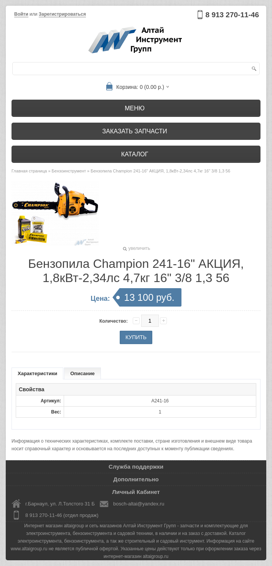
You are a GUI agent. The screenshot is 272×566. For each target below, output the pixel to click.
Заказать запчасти (134, 131)
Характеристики (37, 373)
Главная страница (29, 171)
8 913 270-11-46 (232, 15)
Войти (21, 14)
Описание (82, 373)
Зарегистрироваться (62, 14)
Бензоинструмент (69, 171)
